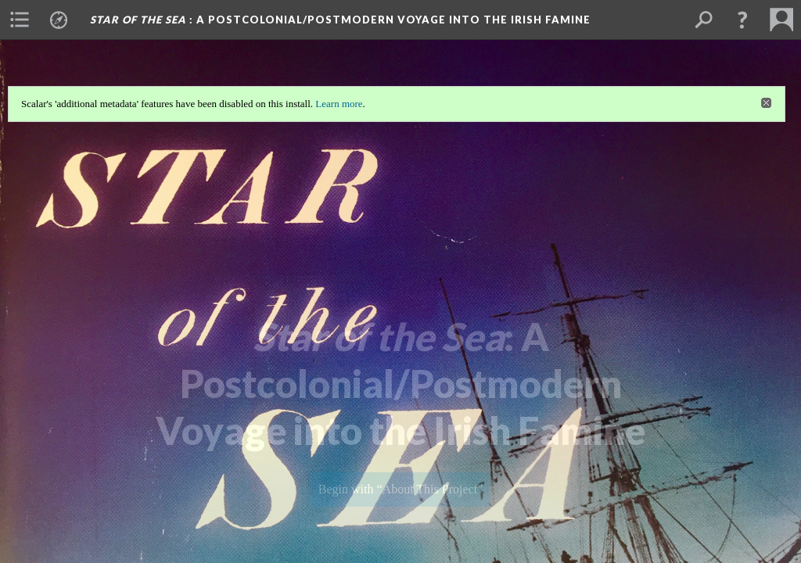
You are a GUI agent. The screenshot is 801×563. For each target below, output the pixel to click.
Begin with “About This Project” (400, 489)
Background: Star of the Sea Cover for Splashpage (401, 525)
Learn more (338, 103)
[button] (742, 19)
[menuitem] (19, 19)
